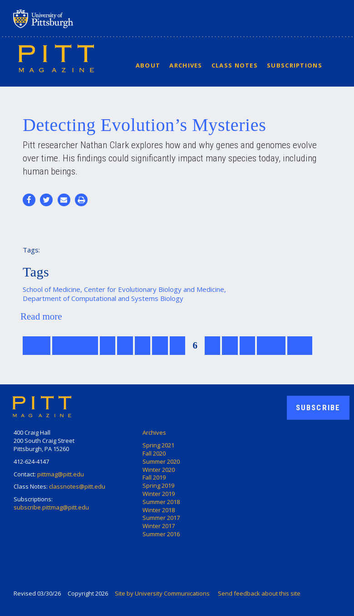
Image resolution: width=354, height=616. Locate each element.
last (300, 345)
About (148, 65)
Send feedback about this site (259, 593)
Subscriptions (294, 65)
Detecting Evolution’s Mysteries (144, 125)
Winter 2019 (159, 494)
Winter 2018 (159, 510)
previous (75, 345)
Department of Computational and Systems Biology (103, 298)
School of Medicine (51, 289)
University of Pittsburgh (79, 18)
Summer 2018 (161, 502)
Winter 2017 (159, 526)
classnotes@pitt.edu (77, 486)
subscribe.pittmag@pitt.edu (51, 507)
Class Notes (234, 65)
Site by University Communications (162, 593)
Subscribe (318, 407)
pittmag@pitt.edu (60, 474)
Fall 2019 (154, 477)
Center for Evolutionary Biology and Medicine (154, 289)
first (36, 345)
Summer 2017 (161, 518)
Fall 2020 (154, 453)
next (271, 345)
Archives (185, 65)
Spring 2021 (158, 445)
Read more (41, 316)
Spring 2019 (158, 485)
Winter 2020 (159, 470)
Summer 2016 (161, 534)
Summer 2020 (161, 461)
